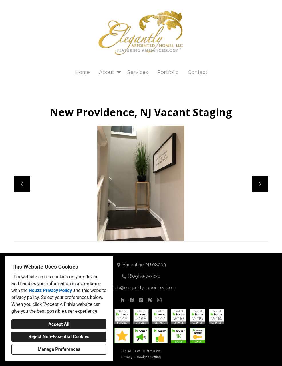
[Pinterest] (150, 300)
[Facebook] (132, 300)
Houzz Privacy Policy (50, 290)
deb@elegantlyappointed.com (144, 287)
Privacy (126, 357)
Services (137, 72)
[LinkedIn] (141, 300)
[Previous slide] (22, 184)
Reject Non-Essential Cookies (59, 336)
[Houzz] (122, 300)
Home (82, 72)
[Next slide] (260, 184)
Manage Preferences (58, 349)
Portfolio (168, 72)
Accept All (58, 324)
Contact (197, 72)
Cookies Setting (149, 357)
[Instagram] (159, 300)
